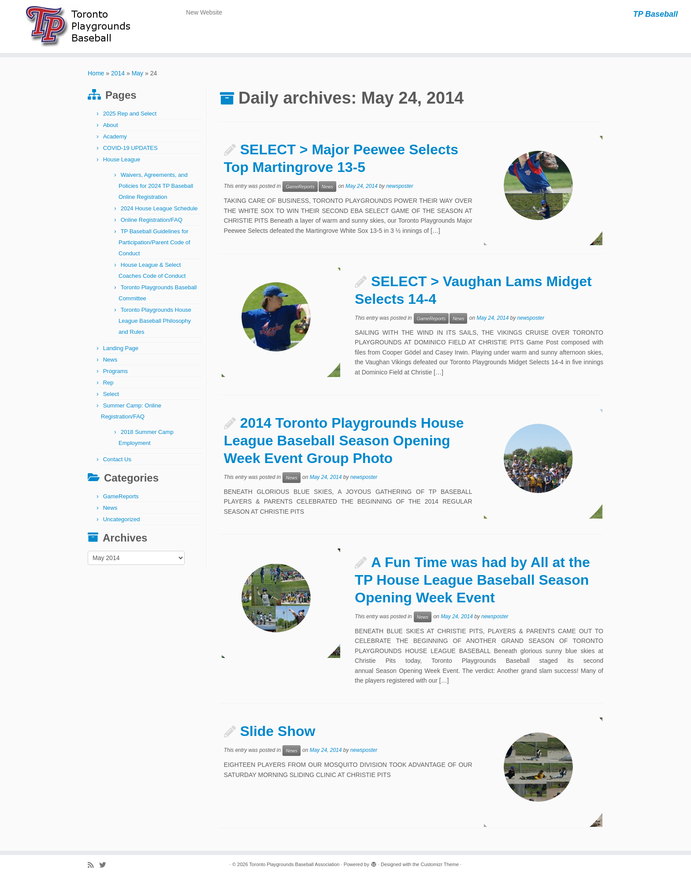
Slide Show (278, 731)
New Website (204, 12)
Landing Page (120, 348)
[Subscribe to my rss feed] (93, 865)
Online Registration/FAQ (151, 220)
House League (122, 159)
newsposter (399, 186)
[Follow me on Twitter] (105, 865)
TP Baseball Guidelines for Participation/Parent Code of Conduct (154, 242)
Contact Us (117, 459)
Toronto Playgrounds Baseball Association (294, 864)
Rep (108, 382)
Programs (115, 371)
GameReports (121, 496)
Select (111, 394)
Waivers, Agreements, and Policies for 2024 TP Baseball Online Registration (156, 186)
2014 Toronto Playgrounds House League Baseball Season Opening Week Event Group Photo (344, 440)
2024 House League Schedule (159, 208)
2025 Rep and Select (129, 113)
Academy (115, 136)
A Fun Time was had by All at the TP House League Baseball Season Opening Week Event (472, 579)
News (110, 359)
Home (96, 73)
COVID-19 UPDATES (130, 148)
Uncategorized (121, 519)
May (137, 73)
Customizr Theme (439, 864)
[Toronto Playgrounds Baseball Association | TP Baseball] (80, 26)
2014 (118, 73)
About (110, 125)
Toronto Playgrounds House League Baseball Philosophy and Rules (155, 320)
